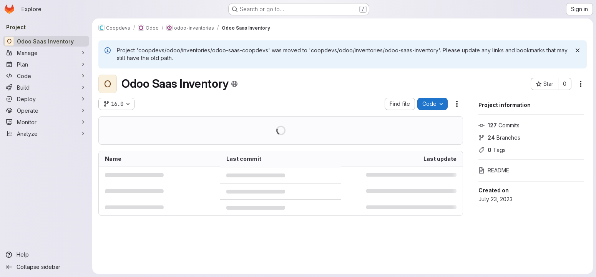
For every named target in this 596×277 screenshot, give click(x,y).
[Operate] (46, 110)
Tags (492, 150)
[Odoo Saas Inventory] (46, 41)
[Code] (46, 75)
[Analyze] (46, 133)
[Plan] (46, 64)
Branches (499, 137)
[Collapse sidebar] (46, 267)
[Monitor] (46, 122)
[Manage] (46, 52)
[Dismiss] (577, 50)
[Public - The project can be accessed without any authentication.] (234, 84)
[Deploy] (46, 98)
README (493, 170)
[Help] (46, 254)
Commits (499, 125)
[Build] (46, 87)
